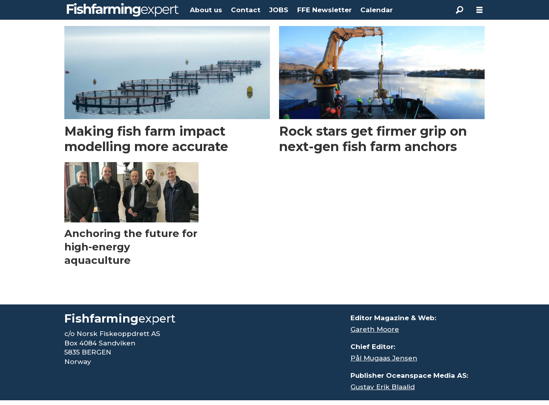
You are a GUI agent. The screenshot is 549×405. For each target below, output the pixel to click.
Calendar (376, 10)
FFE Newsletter (324, 10)
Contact (245, 10)
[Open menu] (479, 10)
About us (206, 10)
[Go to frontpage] (122, 10)
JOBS (278, 10)
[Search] (460, 10)
